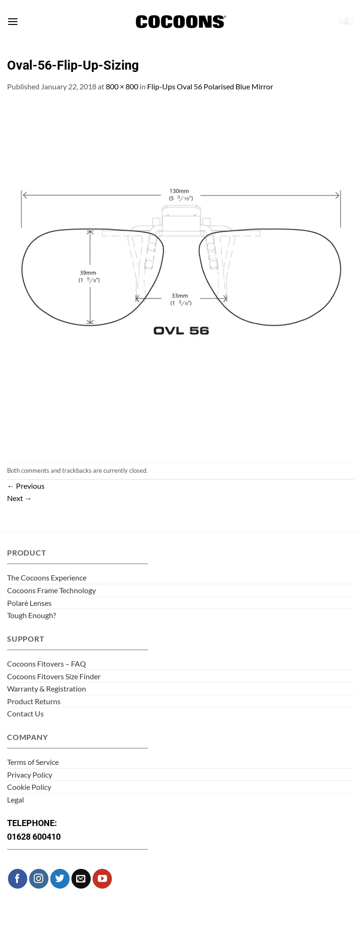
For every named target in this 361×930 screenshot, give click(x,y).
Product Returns (34, 701)
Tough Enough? (31, 615)
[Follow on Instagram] (38, 878)
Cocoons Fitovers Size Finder (54, 676)
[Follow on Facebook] (17, 878)
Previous (26, 485)
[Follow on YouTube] (102, 878)
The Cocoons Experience (46, 577)
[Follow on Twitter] (60, 878)
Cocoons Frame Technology (51, 590)
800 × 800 (122, 86)
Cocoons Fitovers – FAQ (46, 663)
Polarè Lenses (29, 602)
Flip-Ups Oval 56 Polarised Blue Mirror (210, 86)
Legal (15, 799)
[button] (12, 21)
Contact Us (25, 713)
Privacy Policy (29, 774)
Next (19, 497)
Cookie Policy (29, 786)
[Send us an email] (81, 878)
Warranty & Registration (46, 688)
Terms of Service (33, 761)
